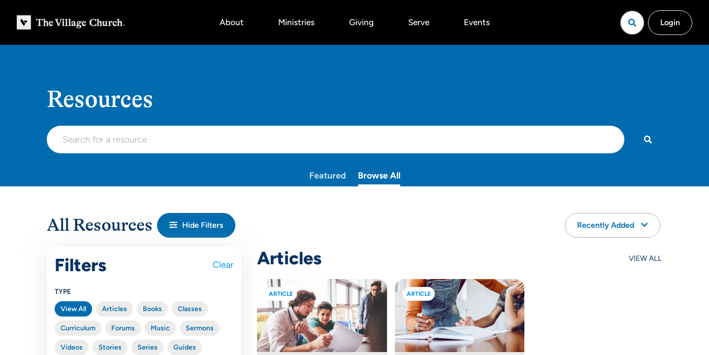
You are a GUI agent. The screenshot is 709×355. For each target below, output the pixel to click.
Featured (327, 175)
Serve (418, 22)
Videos (72, 347)
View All (73, 309)
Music (160, 328)
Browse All (379, 175)
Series (147, 347)
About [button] (232, 22)
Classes (190, 309)
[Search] (647, 139)
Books (152, 309)
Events (477, 22)
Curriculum (78, 328)
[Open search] (632, 23)
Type (63, 291)
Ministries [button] (296, 22)
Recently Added (612, 225)
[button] (196, 225)
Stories (110, 347)
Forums (123, 328)
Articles (114, 309)
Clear (223, 264)
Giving (361, 22)
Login (670, 22)
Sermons (200, 328)
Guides (184, 347)
